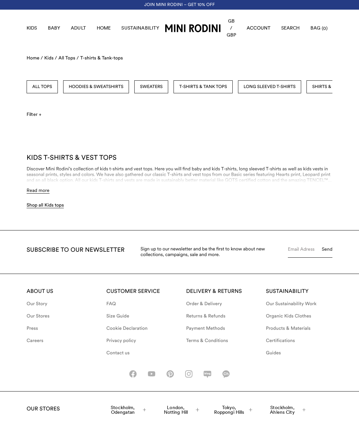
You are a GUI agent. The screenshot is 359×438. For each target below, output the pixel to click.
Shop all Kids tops (45, 205)
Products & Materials (288, 328)
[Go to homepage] (193, 28)
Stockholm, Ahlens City (287, 410)
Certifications (280, 340)
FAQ (111, 304)
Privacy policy (121, 340)
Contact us (118, 353)
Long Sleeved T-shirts (270, 86)
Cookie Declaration (127, 328)
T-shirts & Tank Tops (203, 86)
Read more (38, 190)
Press (32, 328)
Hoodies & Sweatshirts (96, 86)
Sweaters (151, 86)
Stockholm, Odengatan (128, 410)
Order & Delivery (204, 304)
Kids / (50, 58)
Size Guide (117, 316)
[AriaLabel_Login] (259, 28)
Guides (273, 353)
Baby (54, 28)
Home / (35, 58)
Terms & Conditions (207, 340)
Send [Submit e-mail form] (327, 249)
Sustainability (140, 28)
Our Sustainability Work (291, 304)
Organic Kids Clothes (288, 316)
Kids (32, 28)
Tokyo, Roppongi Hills (233, 410)
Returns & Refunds (205, 316)
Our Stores (38, 316)
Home (104, 28)
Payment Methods (205, 328)
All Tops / (69, 58)
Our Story (37, 304)
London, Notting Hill (181, 410)
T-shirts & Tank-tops (101, 58)
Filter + (34, 114)
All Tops (42, 86)
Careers (35, 340)
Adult (78, 28)
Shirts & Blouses (331, 86)
